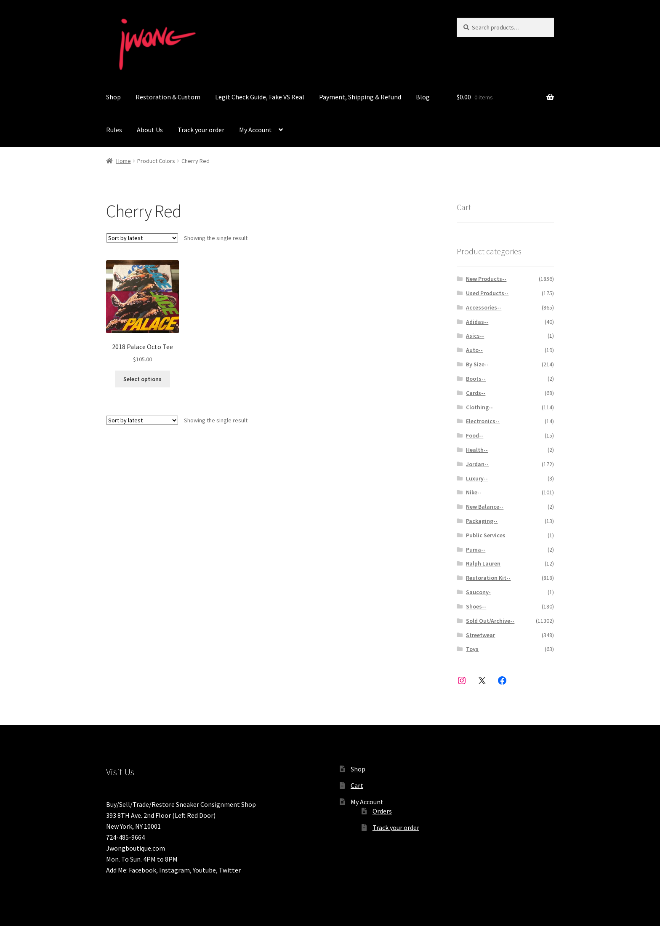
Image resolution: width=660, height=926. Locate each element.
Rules (114, 129)
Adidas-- (477, 322)
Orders (382, 811)
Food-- (474, 435)
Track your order (201, 129)
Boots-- (476, 378)
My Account (255, 129)
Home (123, 161)
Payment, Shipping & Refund (360, 97)
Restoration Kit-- (488, 578)
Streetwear (480, 635)
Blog (423, 97)
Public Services (486, 535)
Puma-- (475, 549)
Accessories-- (483, 307)
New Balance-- (484, 506)
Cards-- (475, 393)
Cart (357, 785)
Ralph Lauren (483, 563)
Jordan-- (477, 464)
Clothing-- (479, 407)
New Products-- (486, 279)
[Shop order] (142, 238)
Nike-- (474, 492)
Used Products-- (487, 293)
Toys (472, 649)
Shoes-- (476, 606)
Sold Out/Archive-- (490, 620)
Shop (113, 97)
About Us (150, 129)
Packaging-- (482, 521)
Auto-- (474, 350)
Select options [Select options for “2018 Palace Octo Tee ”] (142, 379)
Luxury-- (477, 478)
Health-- (477, 450)
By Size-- (477, 364)
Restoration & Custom (168, 97)
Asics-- (475, 335)
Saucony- (478, 592)
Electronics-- (483, 421)
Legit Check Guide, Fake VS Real (259, 97)
